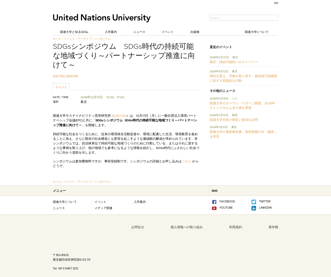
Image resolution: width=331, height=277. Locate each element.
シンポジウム (102, 39)
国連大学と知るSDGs (74, 32)
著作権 (273, 227)
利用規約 (235, 227)
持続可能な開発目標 (65, 76)
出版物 (194, 32)
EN (276, 3)
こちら (186, 161)
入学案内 (111, 32)
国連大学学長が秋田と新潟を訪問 (234, 119)
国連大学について (257, 32)
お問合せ (137, 227)
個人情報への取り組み (187, 227)
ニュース (139, 32)
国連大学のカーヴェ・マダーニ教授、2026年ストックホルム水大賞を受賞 (242, 105)
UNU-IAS (120, 115)
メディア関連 (103, 208)
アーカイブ (84, 39)
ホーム (57, 39)
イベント (168, 32)
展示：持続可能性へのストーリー (234, 62)
